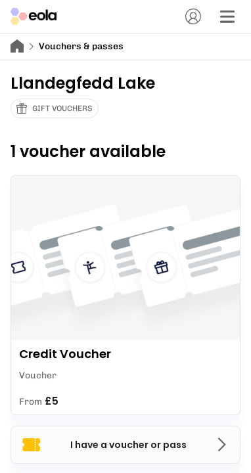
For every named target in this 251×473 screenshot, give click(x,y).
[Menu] (227, 16)
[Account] (193, 16)
